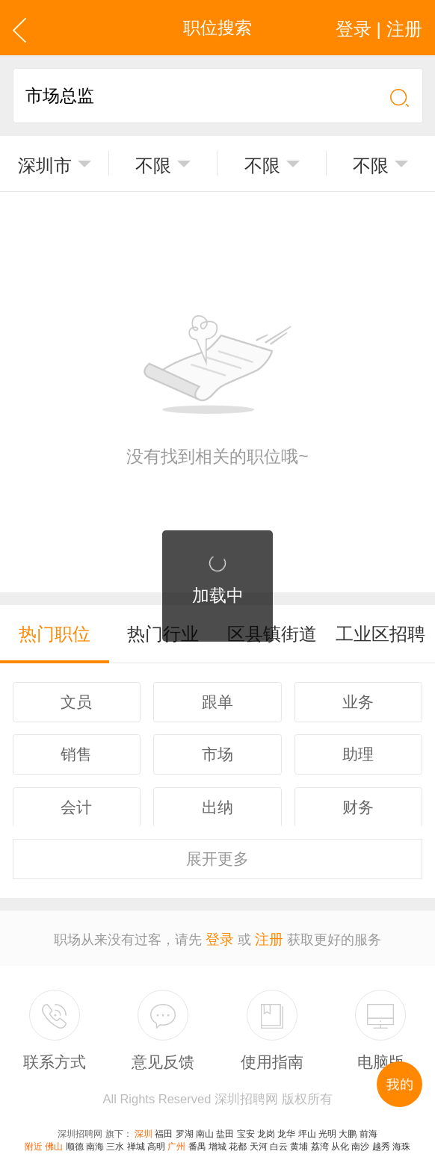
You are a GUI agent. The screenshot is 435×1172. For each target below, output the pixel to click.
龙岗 (266, 1128)
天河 (259, 1140)
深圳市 (44, 165)
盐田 (225, 1128)
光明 (327, 1128)
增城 (217, 1140)
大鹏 (348, 1128)
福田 (164, 1128)
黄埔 (299, 1140)
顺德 (75, 1140)
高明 (156, 1140)
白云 (279, 1140)
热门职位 (54, 632)
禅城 (136, 1140)
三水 (115, 1140)
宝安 (246, 1128)
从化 (340, 1140)
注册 (268, 932)
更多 (217, 854)
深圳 (143, 1128)
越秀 (381, 1140)
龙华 (286, 1128)
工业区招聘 (381, 632)
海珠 (401, 1140)
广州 (176, 1140)
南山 (205, 1128)
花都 (238, 1140)
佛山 (54, 1140)
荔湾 (320, 1140)
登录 (220, 932)
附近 (34, 1140)
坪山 (307, 1128)
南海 (95, 1140)
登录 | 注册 (381, 27)
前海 (368, 1128)
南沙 (360, 1140)
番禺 (197, 1140)
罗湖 (185, 1128)
